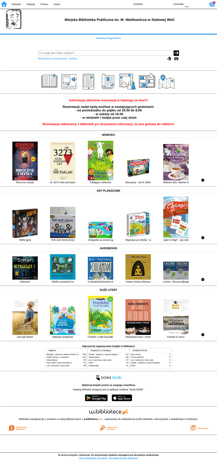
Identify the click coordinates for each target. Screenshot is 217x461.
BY (167, 3)
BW (154, 3)
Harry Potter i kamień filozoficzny (59, 363)
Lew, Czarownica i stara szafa (58, 366)
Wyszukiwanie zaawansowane (52, 58)
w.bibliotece (92, 419)
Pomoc (44, 4)
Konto (57, 4)
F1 (192, 3)
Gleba (91, 363)
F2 (200, 3)
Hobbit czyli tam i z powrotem (58, 357)
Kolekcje (73, 58)
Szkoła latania (52, 360)
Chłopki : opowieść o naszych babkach (103, 354)
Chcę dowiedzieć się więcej (93, 458)
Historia (31, 4)
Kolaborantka (94, 366)
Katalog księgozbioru (108, 38)
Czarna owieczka (137, 357)
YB (160, 3)
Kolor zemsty (136, 354)
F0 (186, 3)
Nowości (16, 4)
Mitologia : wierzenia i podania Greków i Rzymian (65, 354)
